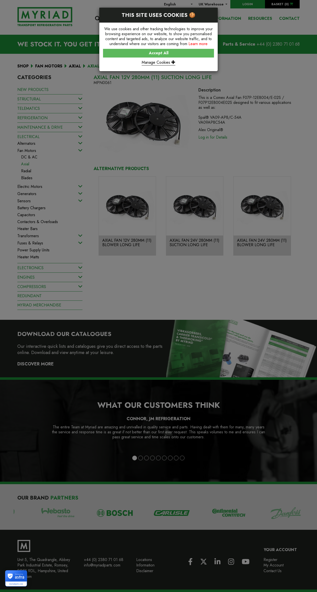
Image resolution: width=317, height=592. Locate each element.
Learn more (198, 44)
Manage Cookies (158, 62)
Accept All (158, 53)
